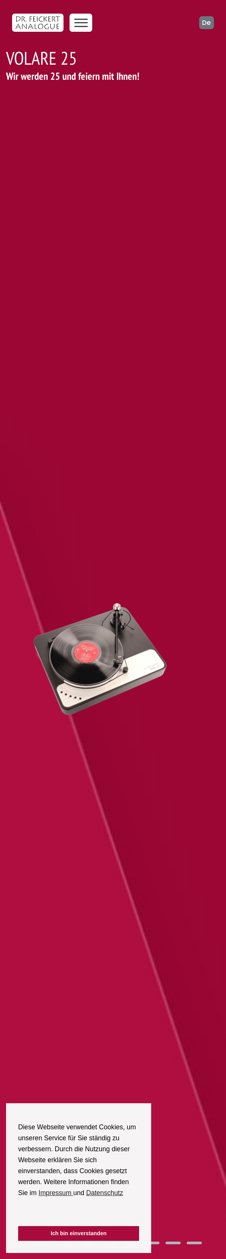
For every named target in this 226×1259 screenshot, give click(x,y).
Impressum (56, 1193)
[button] (19, 1216)
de (206, 22)
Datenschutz (104, 1193)
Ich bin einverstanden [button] (79, 1233)
